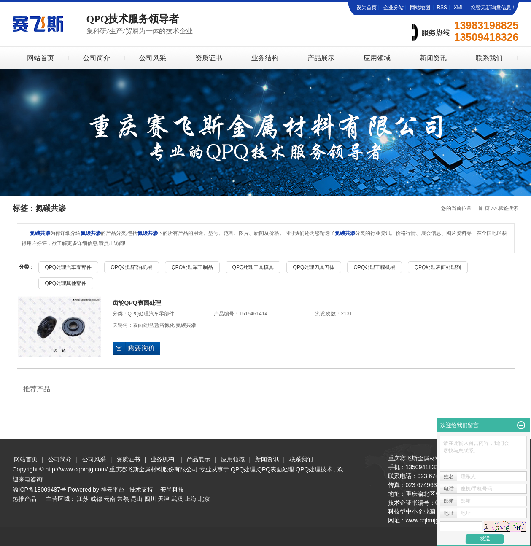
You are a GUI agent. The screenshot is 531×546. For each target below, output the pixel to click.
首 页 (483, 208)
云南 (110, 498)
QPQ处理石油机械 (132, 267)
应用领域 (377, 58)
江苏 (83, 498)
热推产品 (24, 498)
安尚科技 (172, 489)
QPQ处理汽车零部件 (68, 267)
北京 (204, 498)
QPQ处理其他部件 (66, 283)
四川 (150, 498)
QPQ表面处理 (275, 469)
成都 (96, 498)
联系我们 (489, 58)
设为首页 (366, 8)
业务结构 (264, 58)
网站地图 (420, 8)
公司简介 (96, 58)
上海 (191, 498)
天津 (164, 498)
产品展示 (320, 58)
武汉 (177, 498)
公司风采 (152, 58)
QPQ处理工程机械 (375, 267)
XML (458, 8)
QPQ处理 (243, 469)
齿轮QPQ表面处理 (137, 302)
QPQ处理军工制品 (192, 267)
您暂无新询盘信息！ (493, 8)
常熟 (123, 498)
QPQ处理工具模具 (253, 267)
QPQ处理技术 (314, 469)
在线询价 (136, 348)
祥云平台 (112, 489)
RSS (442, 8)
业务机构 (162, 459)
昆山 (137, 498)
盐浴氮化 (164, 325)
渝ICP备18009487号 (40, 489)
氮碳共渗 (186, 325)
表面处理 (143, 325)
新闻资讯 (433, 58)
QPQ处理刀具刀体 (314, 267)
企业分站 (393, 8)
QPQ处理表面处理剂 (438, 267)
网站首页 (40, 58)
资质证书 (208, 58)
